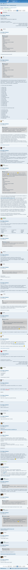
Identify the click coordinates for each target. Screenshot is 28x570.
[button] (9, 10)
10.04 (7, 410)
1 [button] (11, 10)
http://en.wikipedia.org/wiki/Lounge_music (7, 528)
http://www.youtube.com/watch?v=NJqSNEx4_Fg (9, 429)
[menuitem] (2, 3)
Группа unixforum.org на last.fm (5, 348)
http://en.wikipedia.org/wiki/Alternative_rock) (8, 197)
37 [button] (15, 10)
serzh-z (4, 500)
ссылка (5, 471)
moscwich (4, 485)
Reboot (4, 319)
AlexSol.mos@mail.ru (6, 475)
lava (4, 127)
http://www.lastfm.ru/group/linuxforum (19, 343)
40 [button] (20, 10)
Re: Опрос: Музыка (5, 15)
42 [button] (23, 10)
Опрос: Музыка (8, 7)
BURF (4, 63)
